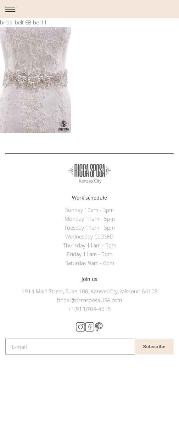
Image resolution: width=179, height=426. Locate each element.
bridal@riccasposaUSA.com (89, 300)
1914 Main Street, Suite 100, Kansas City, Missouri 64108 (90, 291)
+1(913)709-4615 (89, 308)
